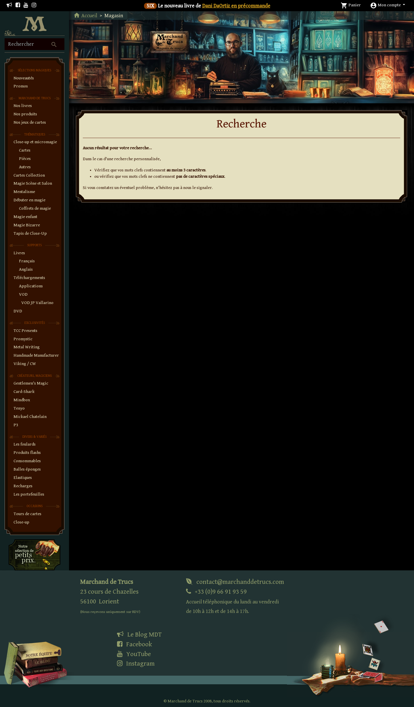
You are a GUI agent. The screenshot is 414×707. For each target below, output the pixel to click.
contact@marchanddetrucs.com (235, 582)
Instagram (136, 663)
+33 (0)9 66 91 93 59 (232, 601)
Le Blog (139, 634)
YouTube (134, 654)
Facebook (134, 644)
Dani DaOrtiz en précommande (236, 6)
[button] (387, 5)
